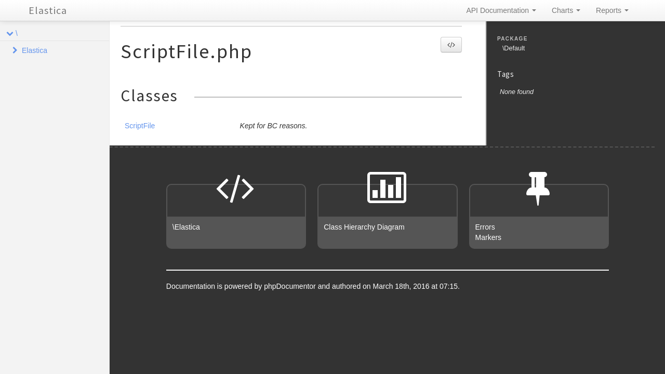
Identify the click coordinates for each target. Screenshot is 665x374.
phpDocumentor (291, 286)
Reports (612, 10)
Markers (488, 237)
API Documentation (501, 10)
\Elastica (186, 227)
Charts (566, 10)
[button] (451, 44)
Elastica (48, 10)
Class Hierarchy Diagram (364, 227)
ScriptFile (140, 126)
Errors (485, 227)
